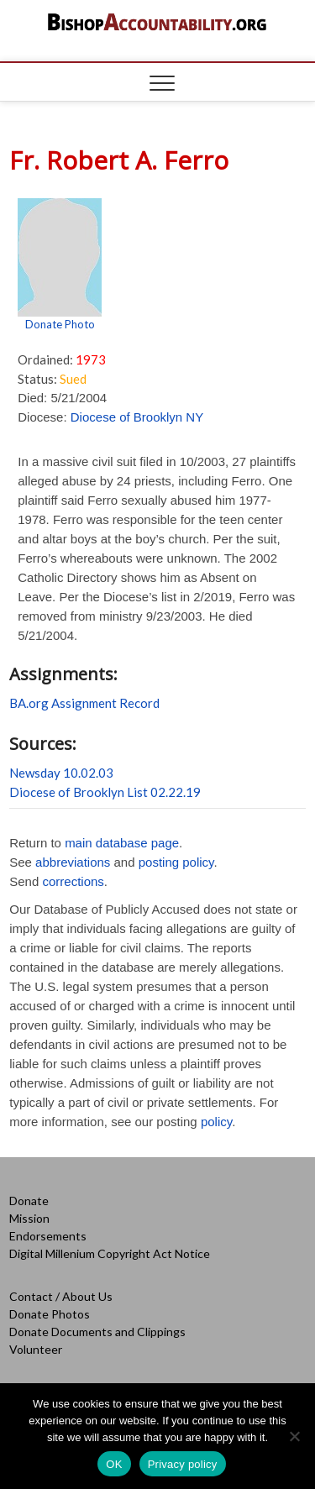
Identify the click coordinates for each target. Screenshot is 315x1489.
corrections (72, 881)
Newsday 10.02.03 (61, 772)
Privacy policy (183, 1464)
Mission (29, 1218)
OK (114, 1464)
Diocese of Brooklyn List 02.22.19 (105, 792)
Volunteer (35, 1349)
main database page (122, 843)
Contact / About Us (61, 1296)
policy (216, 1121)
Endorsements (48, 1236)
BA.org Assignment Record (84, 702)
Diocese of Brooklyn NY (137, 417)
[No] (294, 1436)
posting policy (176, 862)
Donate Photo (60, 324)
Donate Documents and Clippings (97, 1331)
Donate (29, 1200)
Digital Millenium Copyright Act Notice (109, 1253)
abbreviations (72, 862)
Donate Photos (49, 1314)
